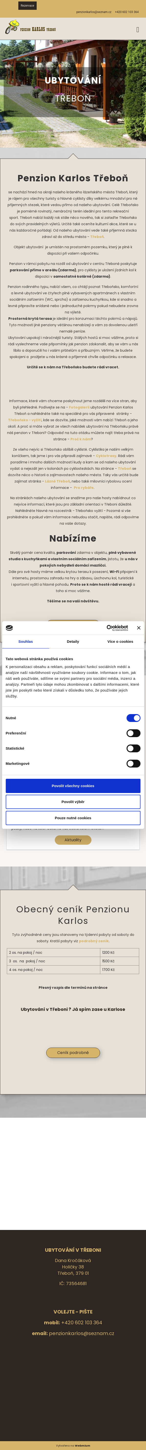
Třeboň (97, 236)
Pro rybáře (84, 487)
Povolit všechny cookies (73, 786)
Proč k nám (80, 439)
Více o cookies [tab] (120, 641)
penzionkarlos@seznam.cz (81, 1333)
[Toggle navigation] (137, 29)
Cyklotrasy (106, 455)
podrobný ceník (94, 941)
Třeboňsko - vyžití (25, 420)
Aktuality (73, 840)
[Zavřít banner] (138, 628)
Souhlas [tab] (25, 641)
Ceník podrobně (73, 1052)
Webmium (82, 1446)
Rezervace (27, 5)
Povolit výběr (72, 802)
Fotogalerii (79, 407)
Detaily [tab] (73, 641)
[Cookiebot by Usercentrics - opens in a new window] (106, 628)
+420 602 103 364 (81, 1322)
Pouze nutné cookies (73, 818)
